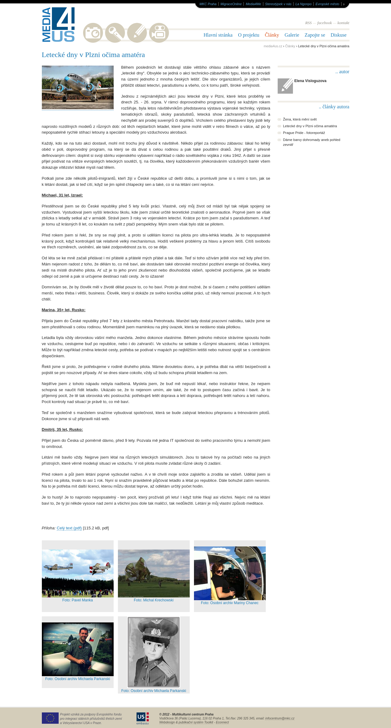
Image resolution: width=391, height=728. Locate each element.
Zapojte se (315, 35)
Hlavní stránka (217, 35)
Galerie (292, 35)
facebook (324, 22)
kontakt (343, 22)
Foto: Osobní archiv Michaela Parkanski (78, 651)
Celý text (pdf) (69, 528)
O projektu (248, 35)
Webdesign (167, 722)
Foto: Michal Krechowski (154, 576)
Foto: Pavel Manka (78, 576)
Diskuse (338, 35)
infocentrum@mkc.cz (279, 718)
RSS (308, 22)
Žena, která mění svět (300, 119)
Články (272, 35)
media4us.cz (273, 46)
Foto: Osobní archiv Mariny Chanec (230, 575)
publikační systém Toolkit (196, 722)
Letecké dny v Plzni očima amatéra (310, 126)
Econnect (222, 722)
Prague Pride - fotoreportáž (304, 133)
